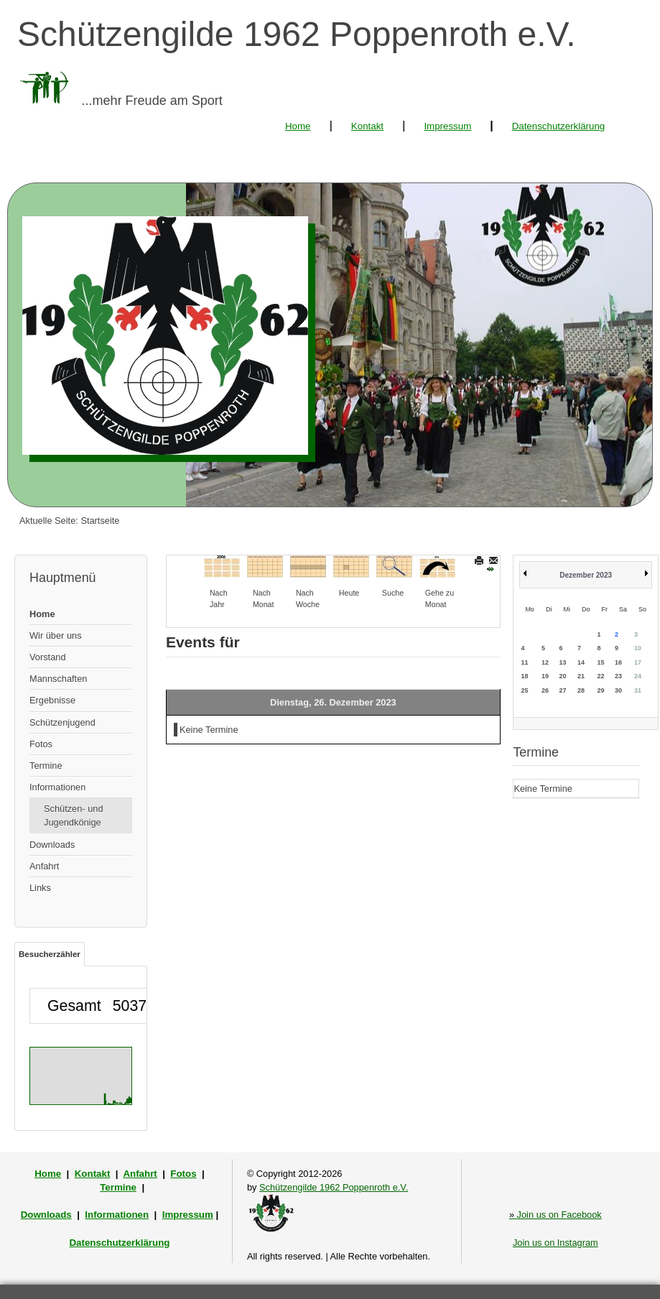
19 (545, 676)
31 (637, 690)
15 (600, 662)
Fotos (40, 744)
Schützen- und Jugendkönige (73, 815)
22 (600, 676)
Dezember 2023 (585, 575)
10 (637, 648)
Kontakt (367, 126)
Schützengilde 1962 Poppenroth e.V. (333, 1187)
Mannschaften (58, 678)
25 (524, 690)
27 (562, 690)
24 (637, 676)
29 (600, 690)
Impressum (447, 126)
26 (545, 690)
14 (581, 662)
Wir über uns (55, 635)
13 (562, 662)
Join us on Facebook (555, 1214)
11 (524, 662)
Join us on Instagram (555, 1242)
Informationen (57, 787)
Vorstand (47, 657)
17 (637, 662)
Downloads (52, 844)
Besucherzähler (49, 954)
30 (618, 690)
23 (618, 676)
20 (562, 676)
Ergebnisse (52, 700)
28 (581, 690)
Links (40, 887)
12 (545, 662)
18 (524, 676)
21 (581, 676)
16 (618, 662)
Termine (45, 765)
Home (298, 126)
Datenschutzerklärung (558, 126)
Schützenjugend (62, 722)
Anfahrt (44, 866)
